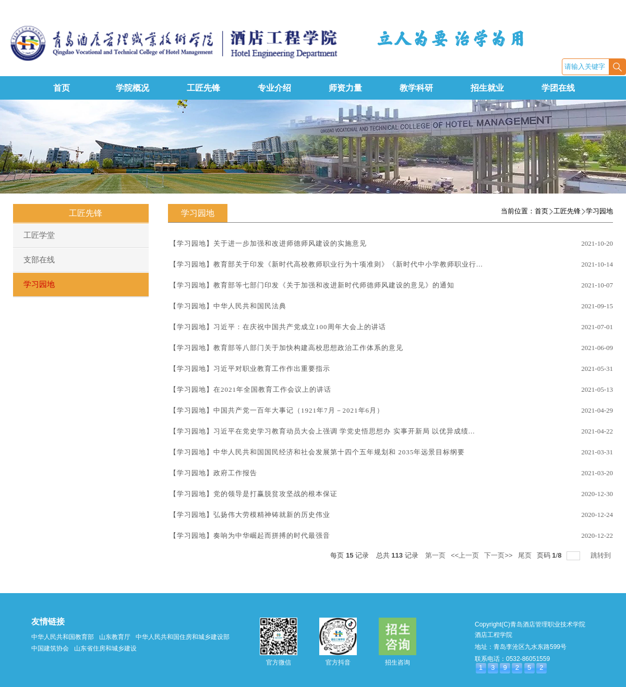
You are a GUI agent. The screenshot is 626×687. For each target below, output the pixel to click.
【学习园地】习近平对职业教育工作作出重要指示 (250, 368)
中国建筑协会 (50, 648)
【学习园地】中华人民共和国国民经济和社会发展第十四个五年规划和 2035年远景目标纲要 (317, 452)
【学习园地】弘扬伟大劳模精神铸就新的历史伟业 (250, 515)
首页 (61, 87)
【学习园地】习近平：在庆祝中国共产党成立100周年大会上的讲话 (278, 327)
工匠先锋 (203, 87)
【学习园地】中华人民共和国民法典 (228, 306)
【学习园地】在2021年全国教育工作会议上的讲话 (250, 389)
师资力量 (345, 87)
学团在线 (558, 87)
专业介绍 (274, 87)
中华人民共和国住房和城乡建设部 (183, 637)
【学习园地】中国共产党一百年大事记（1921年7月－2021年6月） (277, 410)
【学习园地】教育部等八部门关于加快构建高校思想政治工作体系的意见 (286, 348)
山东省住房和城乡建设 (105, 648)
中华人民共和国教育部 (62, 637)
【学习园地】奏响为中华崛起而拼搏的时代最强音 (250, 535)
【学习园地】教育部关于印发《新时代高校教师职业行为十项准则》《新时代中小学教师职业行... (326, 264)
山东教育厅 (114, 637)
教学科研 (416, 87)
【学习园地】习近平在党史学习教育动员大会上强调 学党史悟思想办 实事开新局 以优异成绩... (322, 431)
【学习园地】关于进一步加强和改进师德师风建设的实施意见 (268, 243)
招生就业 (487, 87)
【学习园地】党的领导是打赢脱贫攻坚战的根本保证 (254, 494)
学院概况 (132, 87)
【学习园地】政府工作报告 (213, 473)
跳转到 (602, 555)
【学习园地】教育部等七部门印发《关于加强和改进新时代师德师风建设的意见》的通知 (312, 285)
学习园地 (599, 211)
